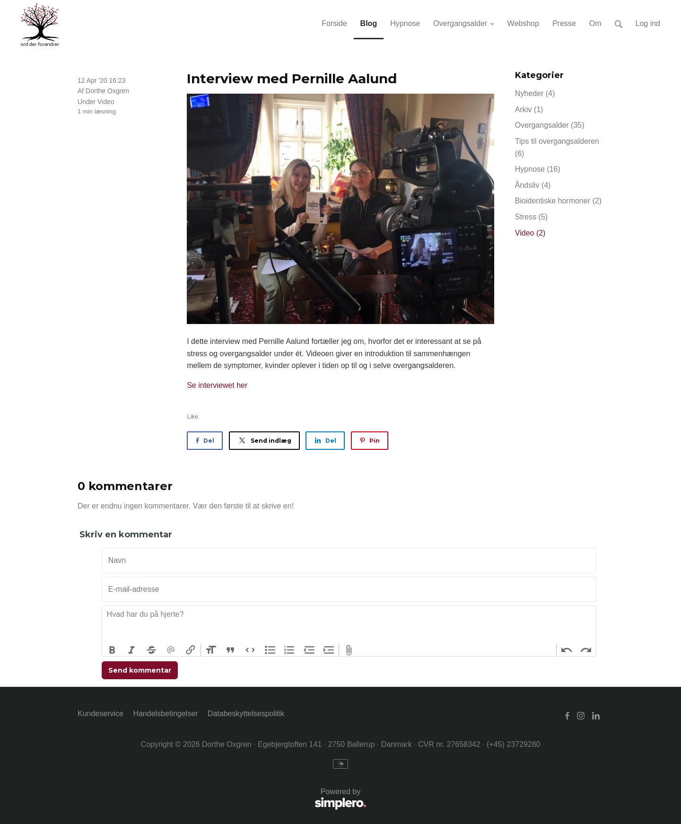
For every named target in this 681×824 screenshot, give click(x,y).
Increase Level (329, 650)
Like (192, 416)
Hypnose (537, 169)
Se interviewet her (217, 385)
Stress (531, 217)
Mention (171, 650)
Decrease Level (309, 650)
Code (250, 650)
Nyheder (535, 93)
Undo (566, 650)
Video (105, 101)
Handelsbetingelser (165, 714)
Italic (132, 650)
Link (191, 650)
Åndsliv (533, 185)
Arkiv (529, 109)
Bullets (270, 650)
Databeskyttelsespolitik (246, 714)
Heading (211, 650)
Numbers (289, 650)
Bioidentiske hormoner (558, 201)
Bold (112, 650)
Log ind (648, 23)
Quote (231, 650)
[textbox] (349, 625)
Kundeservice (100, 714)
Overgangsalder (550, 125)
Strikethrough (151, 650)
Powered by (222, 800)
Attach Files (349, 650)
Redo (586, 650)
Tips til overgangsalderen (557, 147)
